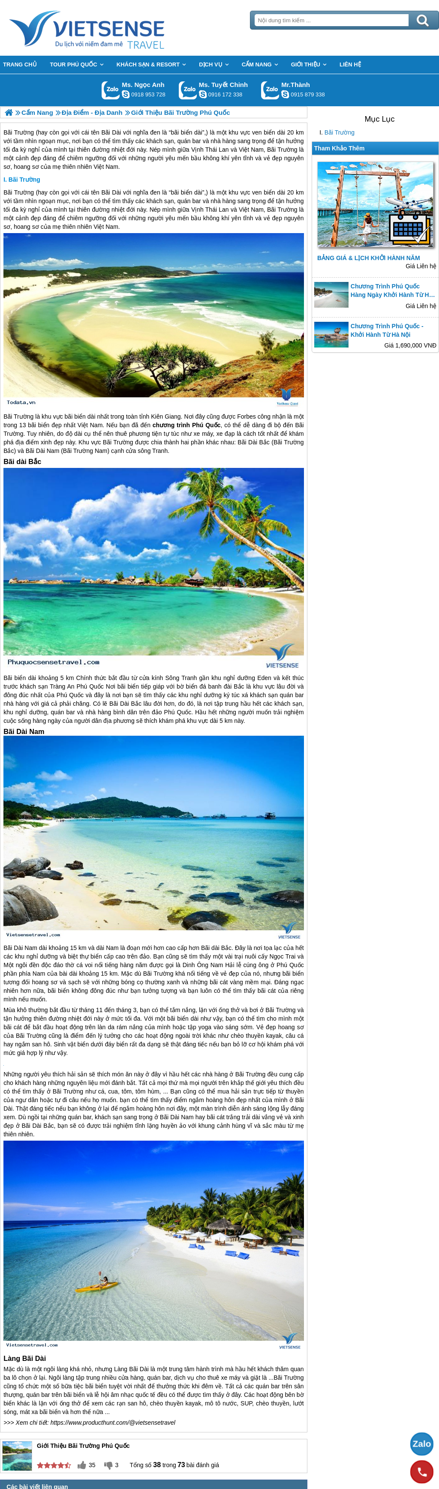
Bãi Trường (340, 132)
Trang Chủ (108, 28)
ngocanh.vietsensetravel (125, 94)
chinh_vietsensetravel (202, 94)
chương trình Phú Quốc (187, 425)
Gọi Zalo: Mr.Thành (270, 90)
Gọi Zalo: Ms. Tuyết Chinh (188, 90)
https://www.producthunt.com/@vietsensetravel (113, 1422)
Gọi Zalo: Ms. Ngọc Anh (110, 90)
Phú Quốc (89, 686)
